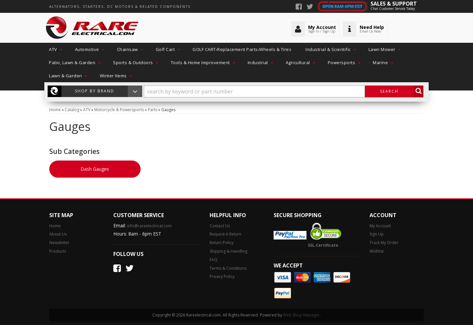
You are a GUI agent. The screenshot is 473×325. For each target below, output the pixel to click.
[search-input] (254, 91)
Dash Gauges (94, 169)
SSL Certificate (323, 245)
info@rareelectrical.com (149, 226)
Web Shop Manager (301, 315)
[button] (54, 49)
